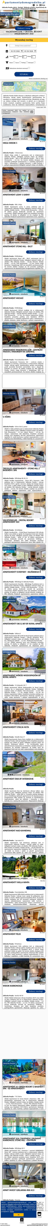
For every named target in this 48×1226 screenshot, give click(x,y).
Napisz (45, 1225)
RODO (12, 1211)
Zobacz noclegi (36, 148)
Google (10, 1204)
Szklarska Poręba (9, 120)
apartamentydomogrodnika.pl (24, 2)
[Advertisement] (24, 1034)
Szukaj (24, 74)
